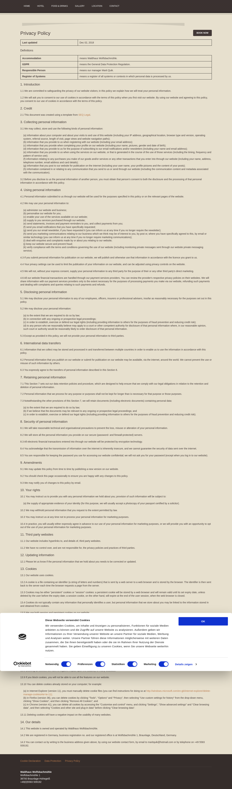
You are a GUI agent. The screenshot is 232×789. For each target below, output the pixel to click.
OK (203, 739)
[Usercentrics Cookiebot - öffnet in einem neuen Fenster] (22, 782)
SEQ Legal (84, 114)
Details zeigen (183, 782)
